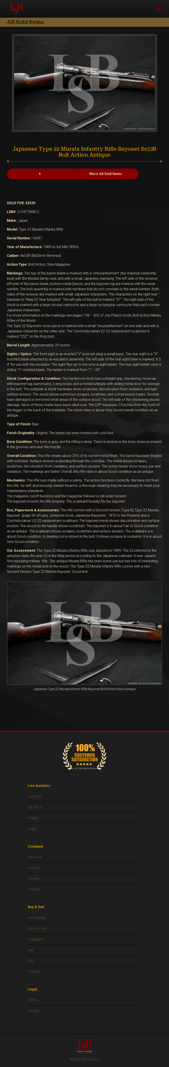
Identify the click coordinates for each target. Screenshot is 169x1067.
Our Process (37, 928)
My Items (35, 807)
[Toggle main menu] (158, 8)
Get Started (37, 918)
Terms (32, 1000)
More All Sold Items (105, 174)
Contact (34, 889)
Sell (30, 950)
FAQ (31, 961)
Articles (33, 878)
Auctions (34, 796)
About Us (35, 857)
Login (32, 829)
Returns (33, 971)
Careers (34, 868)
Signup (33, 818)
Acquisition (36, 939)
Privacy (33, 1011)
